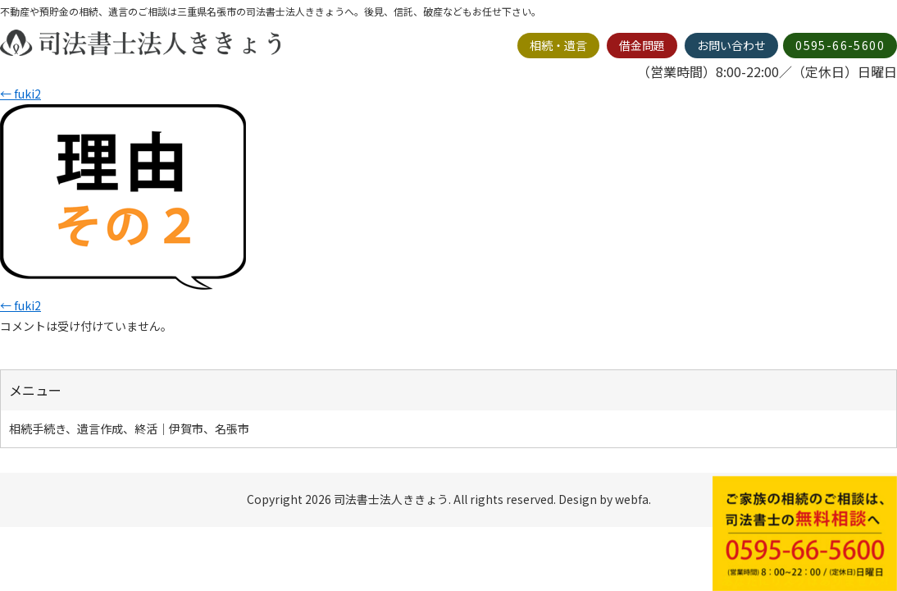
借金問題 (642, 45)
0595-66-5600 (840, 45)
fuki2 (20, 93)
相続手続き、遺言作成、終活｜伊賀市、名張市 (129, 428)
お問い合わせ (731, 45)
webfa (632, 499)
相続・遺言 (558, 45)
